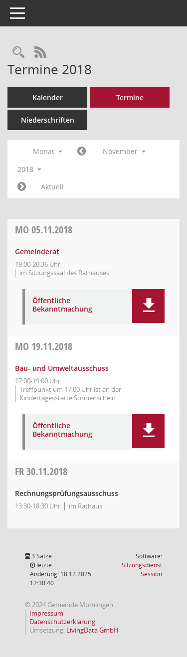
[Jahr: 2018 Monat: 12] (21, 187)
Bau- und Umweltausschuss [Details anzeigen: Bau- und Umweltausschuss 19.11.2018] (62, 368)
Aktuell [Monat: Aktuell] (52, 186)
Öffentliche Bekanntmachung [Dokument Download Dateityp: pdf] (62, 305)
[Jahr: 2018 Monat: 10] (81, 152)
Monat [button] (47, 151)
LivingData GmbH (92, 630)
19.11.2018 (43, 346)
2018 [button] (29, 169)
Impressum (46, 613)
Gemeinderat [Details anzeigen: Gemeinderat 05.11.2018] (37, 251)
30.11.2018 (41, 471)
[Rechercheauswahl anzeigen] (18, 52)
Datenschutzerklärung (62, 621)
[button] (148, 306)
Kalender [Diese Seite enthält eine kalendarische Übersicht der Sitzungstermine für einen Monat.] (47, 97)
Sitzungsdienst (142, 569)
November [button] (124, 151)
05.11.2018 (43, 229)
